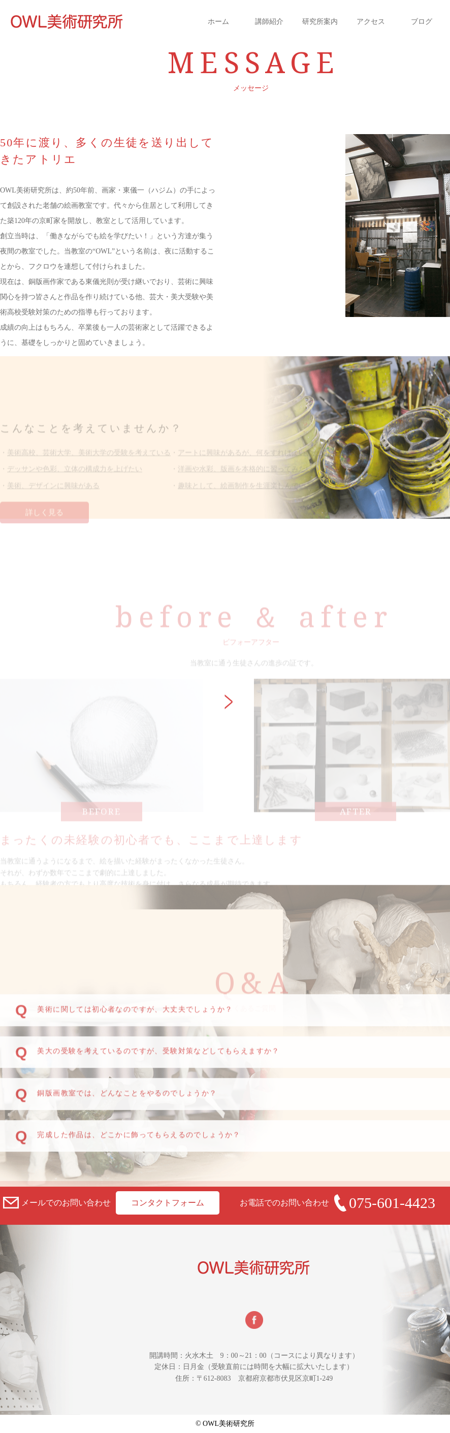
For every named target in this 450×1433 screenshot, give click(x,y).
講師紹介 (269, 21)
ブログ (421, 21)
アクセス (371, 21)
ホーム (218, 21)
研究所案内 (320, 21)
